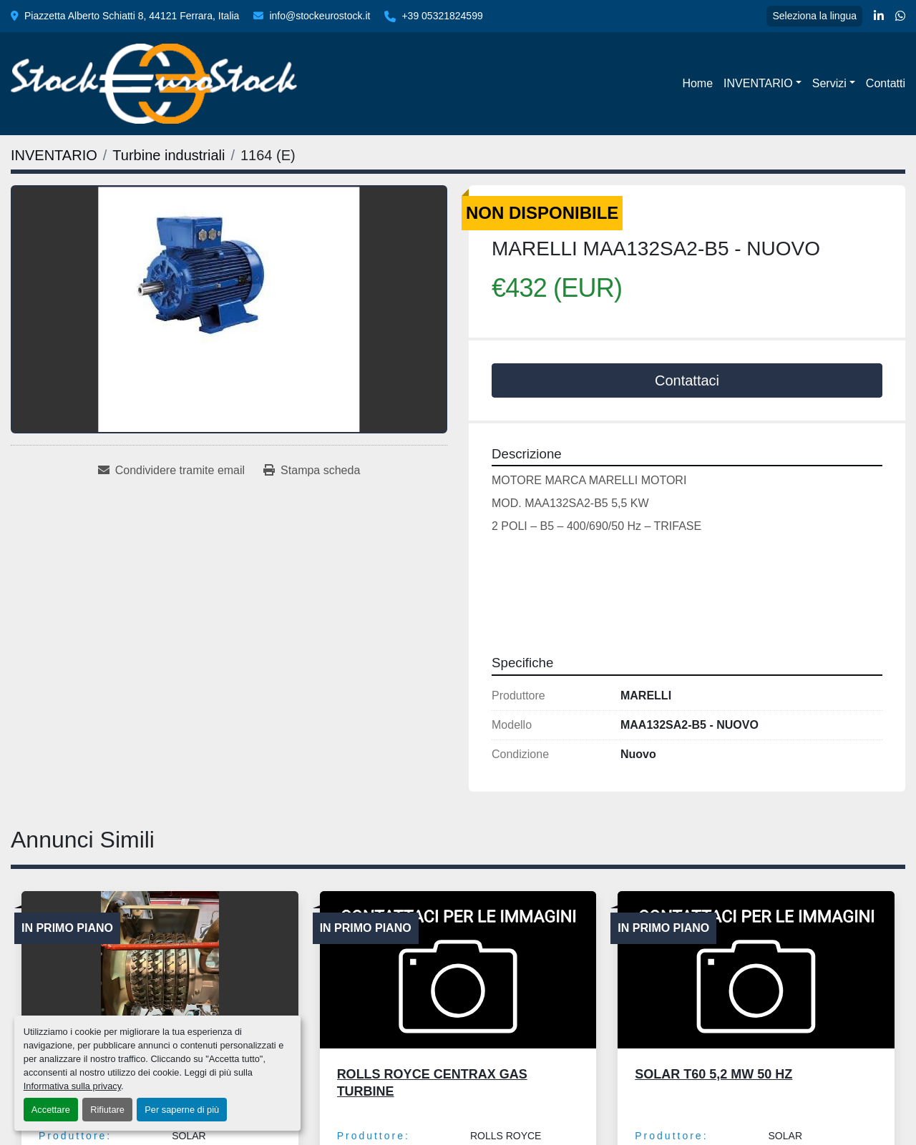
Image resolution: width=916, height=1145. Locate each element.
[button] (762, 83)
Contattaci (687, 380)
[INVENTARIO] (54, 155)
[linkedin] (879, 16)
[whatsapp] (900, 16)
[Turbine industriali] (168, 155)
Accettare (50, 1109)
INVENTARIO (758, 83)
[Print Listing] (311, 470)
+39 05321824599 (441, 15)
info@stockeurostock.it (319, 15)
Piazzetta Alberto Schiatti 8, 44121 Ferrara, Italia (131, 15)
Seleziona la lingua (814, 15)
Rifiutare (107, 1109)
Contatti (885, 83)
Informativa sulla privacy (72, 1086)
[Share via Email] (171, 470)
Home (697, 83)
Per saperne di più (182, 1109)
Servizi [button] (829, 83)
